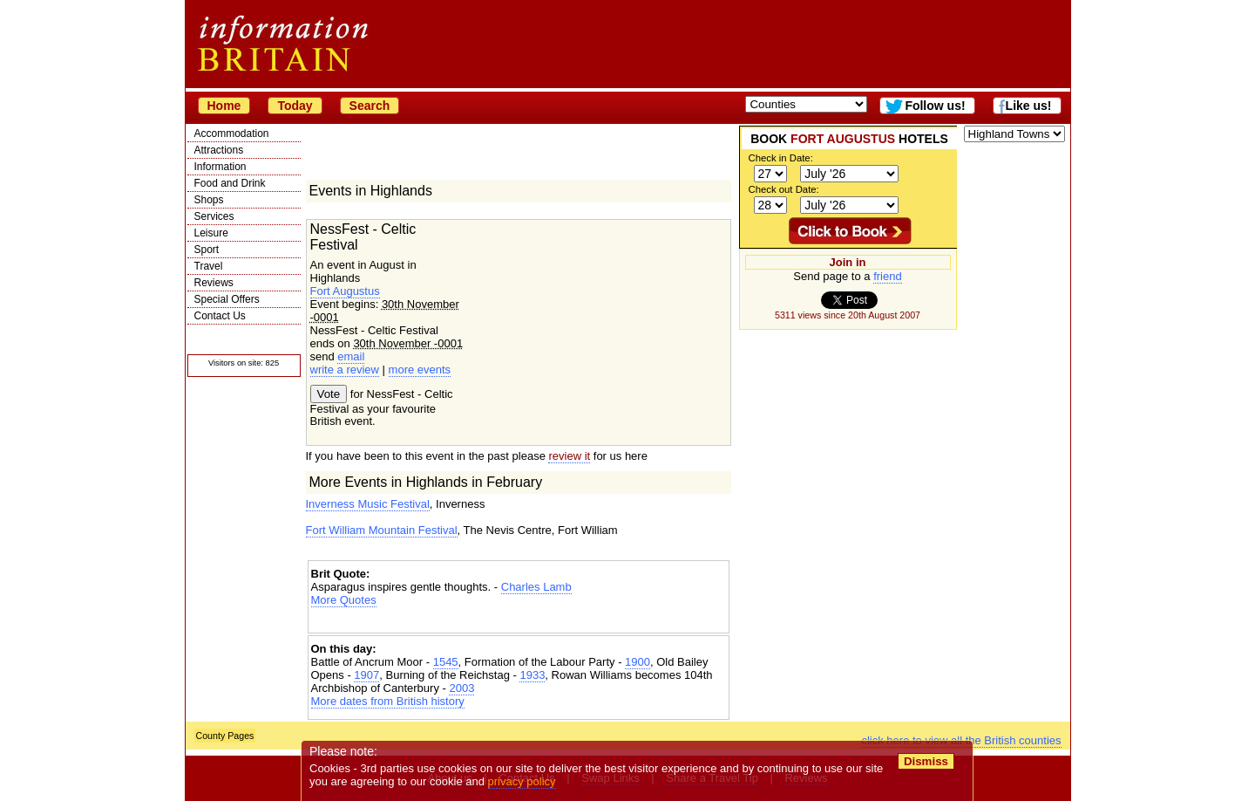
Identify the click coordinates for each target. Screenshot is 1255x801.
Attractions (219, 150)
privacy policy (522, 781)
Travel (208, 266)
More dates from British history (388, 701)
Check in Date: (781, 158)
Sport (207, 249)
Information (220, 167)
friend (887, 276)
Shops (209, 200)
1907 (366, 674)
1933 (532, 674)
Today (294, 106)
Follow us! (935, 106)
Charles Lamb (536, 586)
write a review (344, 369)
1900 (637, 661)
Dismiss (926, 761)
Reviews (214, 283)
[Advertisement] (518, 621)
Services (214, 216)
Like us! (1029, 106)
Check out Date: (784, 189)
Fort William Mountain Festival (382, 530)
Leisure (211, 233)
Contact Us (220, 316)
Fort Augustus (345, 291)
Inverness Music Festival (368, 503)
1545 (445, 661)
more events (420, 369)
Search (369, 106)
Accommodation (231, 133)
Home (224, 106)
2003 (461, 688)
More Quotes (343, 599)
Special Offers (227, 299)
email (350, 356)
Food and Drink (230, 183)
